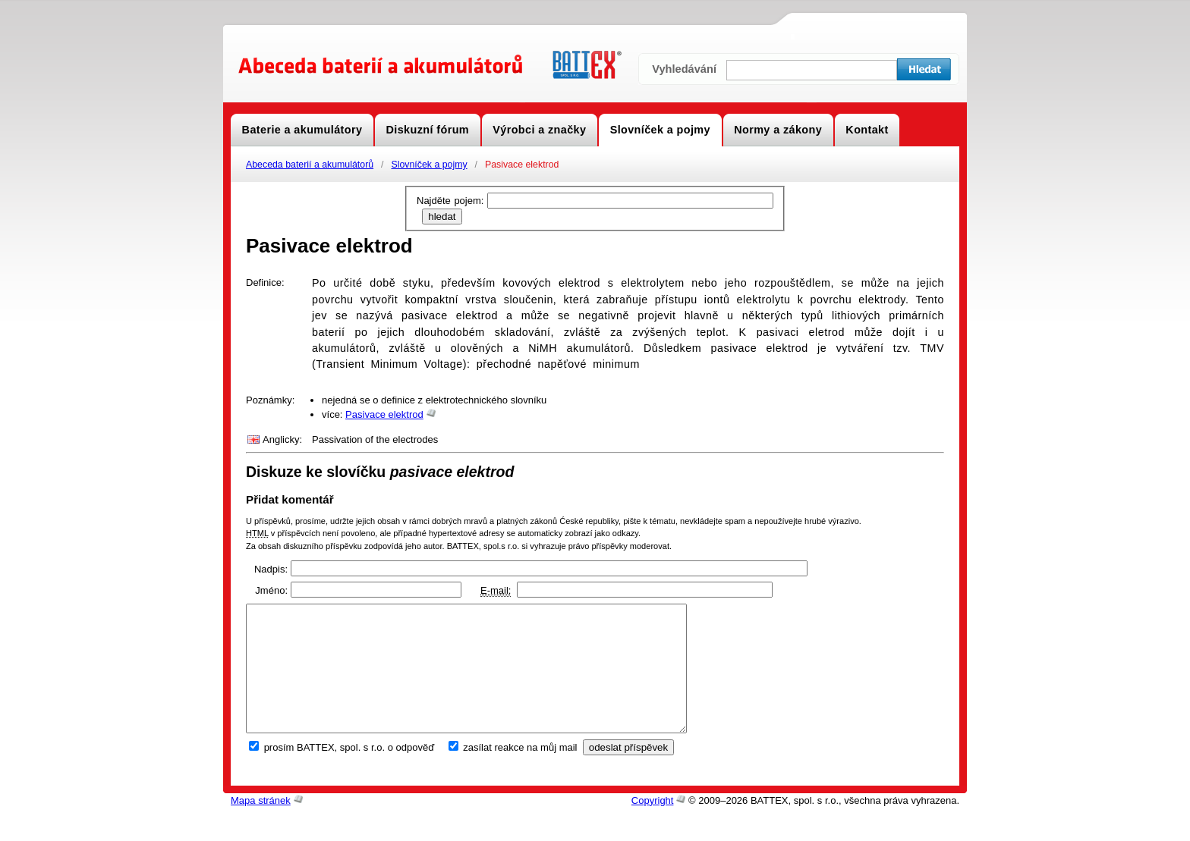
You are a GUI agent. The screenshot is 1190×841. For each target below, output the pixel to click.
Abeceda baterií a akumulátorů (309, 164)
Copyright (652, 825)
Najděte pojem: (452, 200)
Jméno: (271, 590)
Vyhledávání (684, 69)
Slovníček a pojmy (429, 164)
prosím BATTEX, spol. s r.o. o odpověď (349, 772)
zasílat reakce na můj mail (520, 772)
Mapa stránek (261, 825)
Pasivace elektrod (384, 414)
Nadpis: (271, 569)
